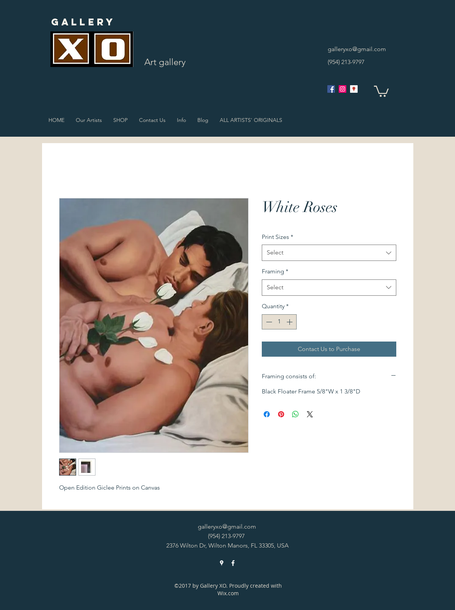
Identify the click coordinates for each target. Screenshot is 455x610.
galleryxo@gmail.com (357, 49)
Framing (275, 271)
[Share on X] (309, 414)
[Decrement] (268, 322)
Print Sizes (277, 236)
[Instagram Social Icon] (342, 89)
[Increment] (290, 322)
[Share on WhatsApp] (295, 414)
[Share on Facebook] (266, 414)
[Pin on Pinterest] (281, 414)
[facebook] (331, 89)
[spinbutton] (279, 322)
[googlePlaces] (354, 89)
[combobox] (329, 253)
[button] (381, 90)
